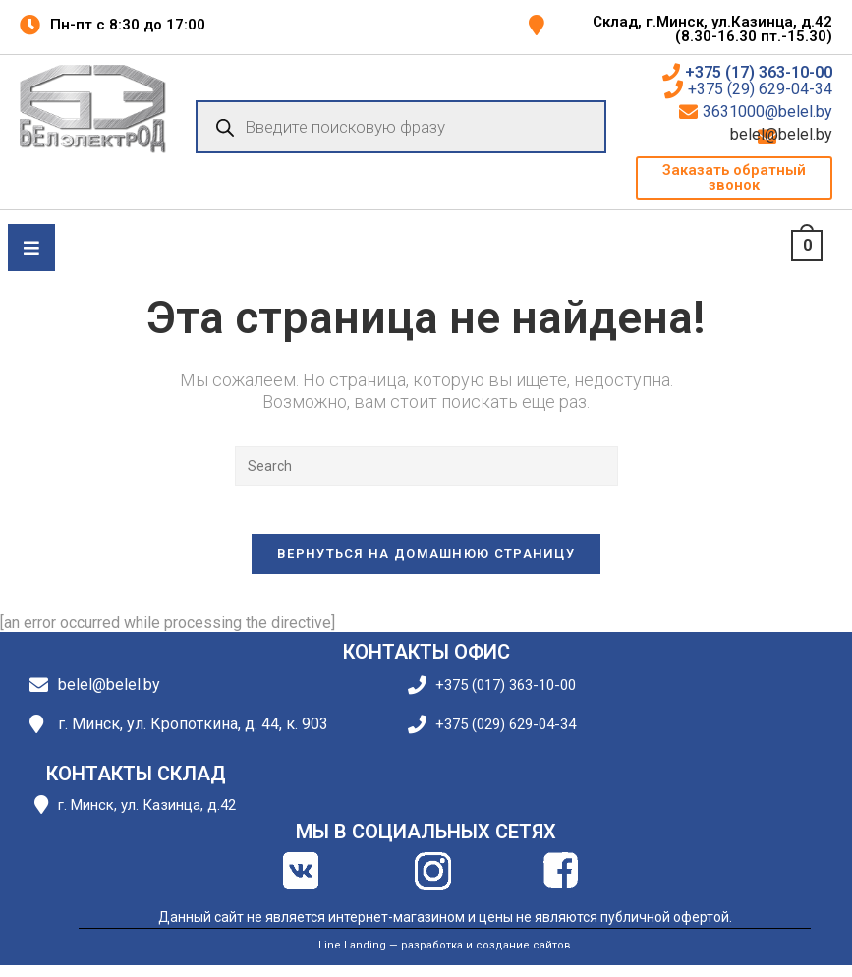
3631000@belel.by (767, 112)
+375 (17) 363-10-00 (758, 73)
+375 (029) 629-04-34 (505, 735)
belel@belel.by (806, 135)
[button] (734, 178)
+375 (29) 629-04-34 (760, 89)
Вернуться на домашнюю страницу (426, 564)
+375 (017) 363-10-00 (505, 696)
